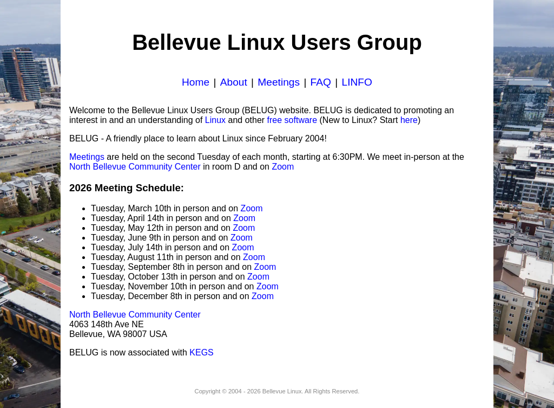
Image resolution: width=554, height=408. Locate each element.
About (233, 82)
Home (195, 82)
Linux (215, 120)
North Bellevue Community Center (135, 166)
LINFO (356, 82)
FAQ (321, 82)
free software (292, 120)
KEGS (201, 352)
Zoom (283, 166)
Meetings (279, 82)
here (409, 120)
